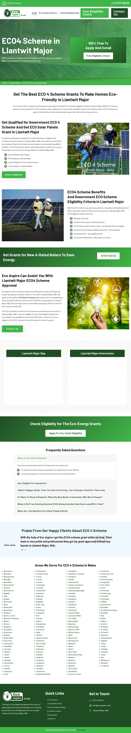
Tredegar (104, 649)
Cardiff (6, 655)
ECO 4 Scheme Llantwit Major (35, 83)
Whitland (104, 663)
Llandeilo (39, 669)
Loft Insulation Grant (54, 704)
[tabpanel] (68, 541)
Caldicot (7, 652)
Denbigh (39, 599)
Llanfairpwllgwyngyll (76, 591)
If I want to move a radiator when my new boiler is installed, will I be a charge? (60, 497)
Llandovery (40, 671)
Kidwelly (39, 655)
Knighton (39, 657)
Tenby (103, 644)
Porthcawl (105, 591)
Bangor (7, 599)
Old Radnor (72, 671)
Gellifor (39, 621)
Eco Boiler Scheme (54, 711)
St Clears (104, 630)
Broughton (8, 630)
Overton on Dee (74, 674)
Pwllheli (104, 602)
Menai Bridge (73, 627)
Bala (5, 596)
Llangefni (72, 596)
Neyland (71, 666)
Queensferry (106, 605)
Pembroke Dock (107, 574)
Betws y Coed (9, 616)
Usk (102, 657)
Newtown (72, 663)
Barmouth (8, 602)
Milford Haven (74, 632)
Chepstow (8, 671)
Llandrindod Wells (43, 674)
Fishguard (40, 613)
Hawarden (40, 641)
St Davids (104, 632)
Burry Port (8, 641)
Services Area (52, 715)
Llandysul (72, 577)
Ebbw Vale (40, 605)
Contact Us (119, 13)
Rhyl (102, 616)
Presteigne (105, 599)
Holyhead (40, 646)
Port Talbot (105, 585)
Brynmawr (8, 632)
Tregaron (104, 652)
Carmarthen (8, 663)
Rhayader (104, 607)
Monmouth (72, 638)
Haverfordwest (42, 638)
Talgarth (104, 641)
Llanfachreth (73, 582)
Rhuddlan (104, 613)
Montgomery (73, 641)
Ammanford (9, 591)
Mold (70, 635)
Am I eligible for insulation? (32, 483)
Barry (6, 605)
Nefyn (70, 649)
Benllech (7, 613)
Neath (70, 646)
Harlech (39, 635)
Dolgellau (39, 602)
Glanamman (41, 624)
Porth (103, 588)
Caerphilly (8, 646)
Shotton (104, 624)
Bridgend (7, 627)
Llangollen (72, 599)
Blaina (6, 621)
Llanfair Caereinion (76, 585)
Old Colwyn (72, 669)
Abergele (7, 579)
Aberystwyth (9, 585)
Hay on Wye (41, 644)
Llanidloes (72, 605)
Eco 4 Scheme (52, 700)
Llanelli (71, 579)
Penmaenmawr (107, 579)
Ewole (38, 607)
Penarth (104, 577)
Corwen (39, 582)
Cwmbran (40, 593)
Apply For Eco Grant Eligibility (65, 433)
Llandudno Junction (76, 574)
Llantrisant (72, 610)
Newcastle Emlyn (75, 655)
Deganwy (39, 596)
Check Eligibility (14, 174)
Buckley (7, 635)
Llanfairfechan (74, 588)
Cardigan (7, 660)
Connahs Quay (42, 574)
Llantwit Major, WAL (101, 710)
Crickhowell (40, 591)
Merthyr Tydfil (73, 630)
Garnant (39, 618)
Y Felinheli (105, 666)
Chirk (6, 674)
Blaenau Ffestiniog (11, 618)
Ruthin (103, 618)
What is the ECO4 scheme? (32, 458)
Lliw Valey (72, 618)
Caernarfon (8, 644)
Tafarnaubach (106, 638)
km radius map (33, 378)
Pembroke (105, 571)
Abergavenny (9, 577)
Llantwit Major (15, 83)
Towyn (103, 646)
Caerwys (7, 649)
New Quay (72, 652)
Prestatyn (104, 596)
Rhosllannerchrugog (109, 610)
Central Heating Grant (69, 13)
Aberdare (7, 574)
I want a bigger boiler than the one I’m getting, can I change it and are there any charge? (61, 491)
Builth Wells (8, 638)
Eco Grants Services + (48, 13)
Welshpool (105, 660)
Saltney (104, 621)
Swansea (104, 635)
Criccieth (39, 588)
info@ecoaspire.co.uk (102, 705)
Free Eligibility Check (93, 13)
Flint (37, 616)
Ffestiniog (40, 610)
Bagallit (7, 593)
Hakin (38, 632)
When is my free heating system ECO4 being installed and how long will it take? (61, 504)
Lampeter (40, 660)
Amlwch (7, 588)
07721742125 (120, 3)
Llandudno (72, 571)
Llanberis (39, 666)
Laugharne (40, 663)
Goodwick (40, 627)
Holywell (39, 652)
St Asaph (104, 627)
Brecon (7, 624)
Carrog (6, 666)
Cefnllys (7, 669)
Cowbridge (40, 585)
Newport (71, 657)
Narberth (71, 644)
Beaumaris (8, 607)
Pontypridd (105, 582)
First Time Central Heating (56, 707)
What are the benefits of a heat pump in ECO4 (43, 511)
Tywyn (103, 655)
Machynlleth (73, 621)
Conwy (39, 577)
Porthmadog (106, 593)
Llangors (71, 602)
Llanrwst (71, 607)
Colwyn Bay (40, 571)
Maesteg (71, 624)
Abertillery (8, 582)
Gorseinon (40, 630)
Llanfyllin (71, 593)
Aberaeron (8, 571)
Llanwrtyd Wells (74, 616)
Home (34, 13)
